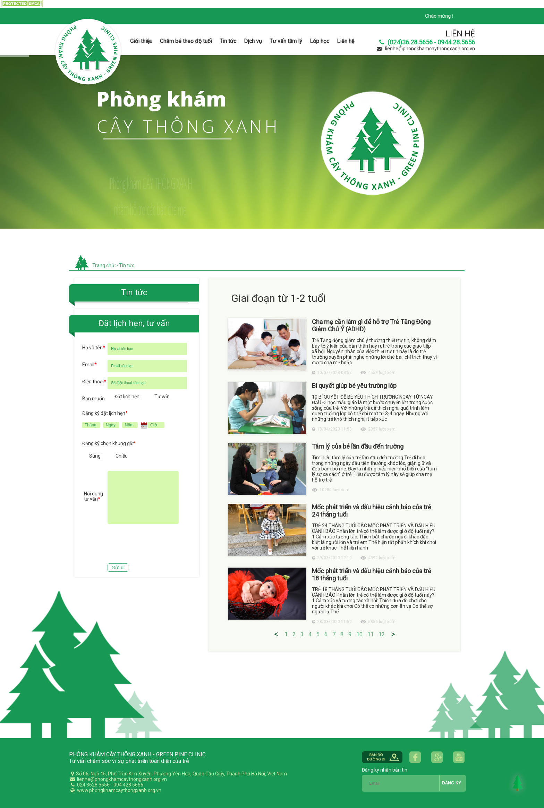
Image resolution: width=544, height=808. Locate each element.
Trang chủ (103, 265)
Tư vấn (162, 396)
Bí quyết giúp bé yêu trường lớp (354, 385)
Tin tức (228, 41)
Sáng (95, 456)
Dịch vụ (253, 41)
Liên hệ (345, 41)
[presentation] (135, 544)
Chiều (122, 456)
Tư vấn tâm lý (286, 41)
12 (382, 634)
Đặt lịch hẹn (126, 396)
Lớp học (319, 41)
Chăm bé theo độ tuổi (186, 41)
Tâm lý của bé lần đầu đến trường (357, 446)
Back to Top (518, 783)
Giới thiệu (141, 41)
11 (370, 634)
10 (359, 634)
